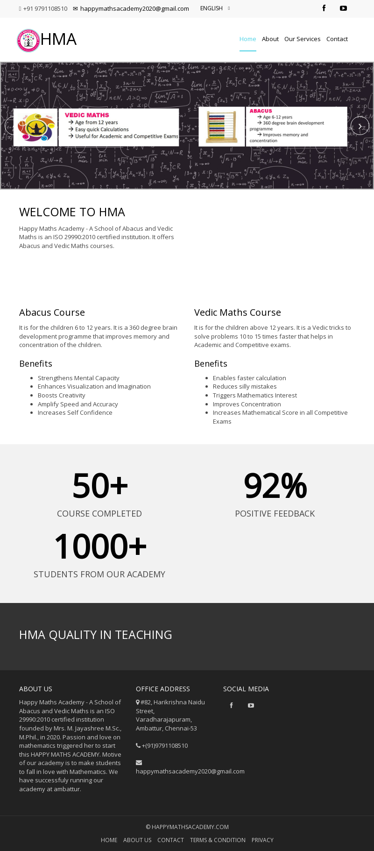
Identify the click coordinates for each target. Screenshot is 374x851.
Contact (337, 39)
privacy (263, 840)
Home (248, 39)
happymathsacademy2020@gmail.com (131, 8)
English (215, 8)
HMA (47, 39)
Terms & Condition (218, 840)
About (270, 39)
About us (137, 840)
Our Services (302, 39)
